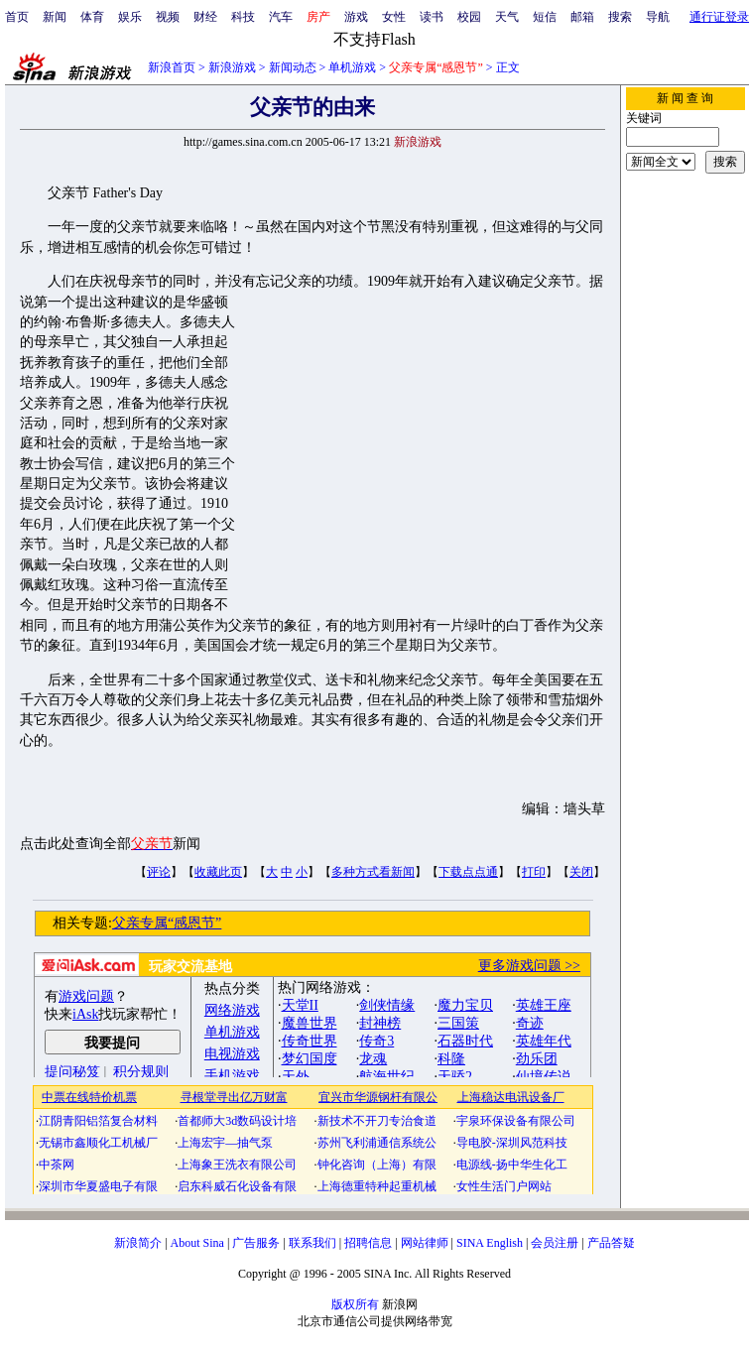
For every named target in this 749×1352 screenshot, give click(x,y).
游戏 (356, 17)
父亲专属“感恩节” (166, 923)
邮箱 (582, 17)
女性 (394, 17)
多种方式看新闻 (373, 872)
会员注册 (554, 1243)
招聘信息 (368, 1243)
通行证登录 (719, 17)
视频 (168, 17)
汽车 (281, 17)
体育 (92, 17)
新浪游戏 (232, 67)
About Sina (197, 1243)
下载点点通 (468, 872)
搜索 (620, 17)
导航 (658, 17)
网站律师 (424, 1243)
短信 (545, 17)
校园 (469, 17)
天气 (507, 17)
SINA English (489, 1243)
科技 (243, 17)
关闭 (581, 872)
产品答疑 (611, 1243)
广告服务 (256, 1243)
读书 (431, 17)
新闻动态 (292, 67)
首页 (17, 17)
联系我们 (312, 1243)
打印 (534, 872)
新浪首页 (171, 67)
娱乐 (130, 17)
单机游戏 (352, 67)
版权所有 (355, 1304)
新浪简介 (138, 1243)
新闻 (54, 17)
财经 (205, 17)
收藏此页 (218, 872)
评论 (159, 872)
